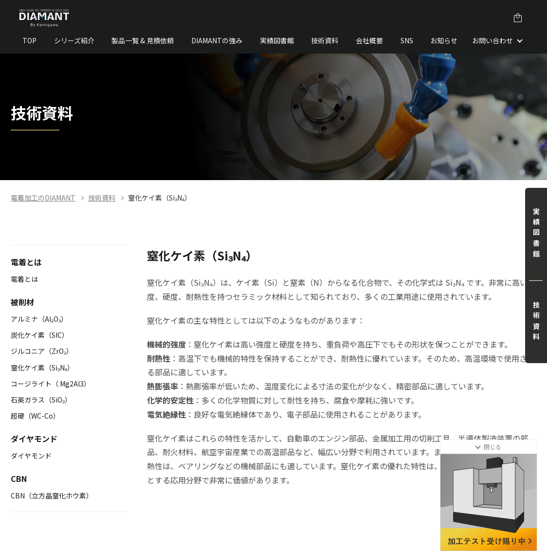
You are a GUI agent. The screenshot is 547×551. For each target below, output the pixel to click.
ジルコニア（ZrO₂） (42, 351)
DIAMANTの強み (216, 40)
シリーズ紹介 (74, 40)
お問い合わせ (492, 40)
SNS (407, 40)
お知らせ (443, 40)
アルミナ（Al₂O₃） (39, 319)
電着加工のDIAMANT (43, 197)
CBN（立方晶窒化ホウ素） (52, 495)
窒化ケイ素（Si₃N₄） (159, 197)
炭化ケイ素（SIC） (40, 335)
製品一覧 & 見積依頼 (142, 40)
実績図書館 (277, 40)
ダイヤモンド (31, 455)
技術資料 (324, 40)
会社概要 (369, 40)
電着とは (24, 279)
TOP (29, 40)
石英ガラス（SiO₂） (41, 399)
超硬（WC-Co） (35, 416)
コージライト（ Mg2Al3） (51, 383)
